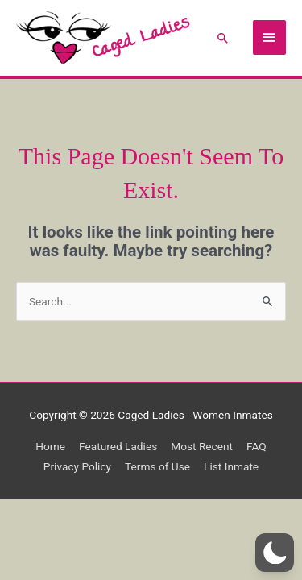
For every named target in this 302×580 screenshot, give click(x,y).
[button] (223, 38)
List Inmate (231, 466)
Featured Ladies (118, 446)
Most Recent (202, 446)
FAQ (256, 446)
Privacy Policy (77, 466)
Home (50, 446)
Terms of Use (157, 466)
